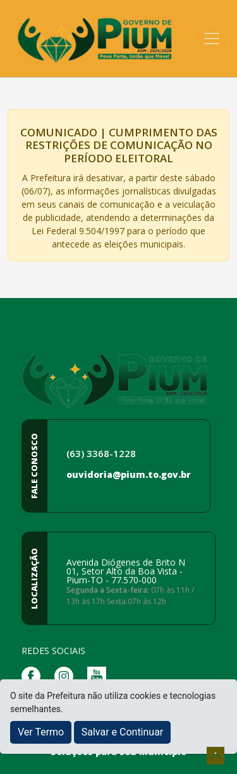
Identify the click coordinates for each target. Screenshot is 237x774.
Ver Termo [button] (41, 732)
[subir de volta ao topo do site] (215, 756)
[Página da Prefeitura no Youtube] (99, 675)
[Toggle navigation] (211, 38)
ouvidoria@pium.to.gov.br (128, 474)
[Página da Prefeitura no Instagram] (67, 675)
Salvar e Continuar (123, 732)
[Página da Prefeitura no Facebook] (34, 675)
